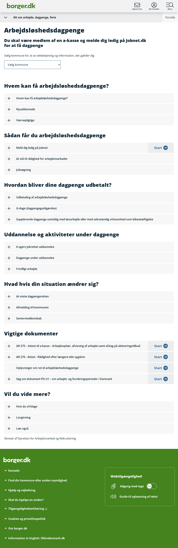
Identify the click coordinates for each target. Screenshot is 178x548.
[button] (89, 98)
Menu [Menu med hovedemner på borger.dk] (170, 6)
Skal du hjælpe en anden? (26, 500)
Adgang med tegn (132, 486)
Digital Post (137, 6)
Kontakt (14, 470)
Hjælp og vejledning (21, 490)
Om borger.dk (17, 528)
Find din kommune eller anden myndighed (37, 480)
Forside (170, 17)
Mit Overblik (154, 6)
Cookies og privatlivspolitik (27, 519)
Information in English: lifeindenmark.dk (36, 538)
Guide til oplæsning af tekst (139, 496)
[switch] (138, 486)
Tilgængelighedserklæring (26, 509)
